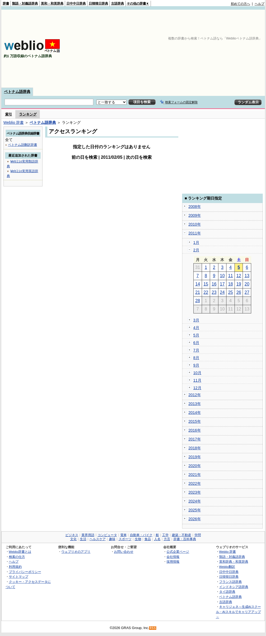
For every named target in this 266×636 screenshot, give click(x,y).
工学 (165, 535)
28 (197, 300)
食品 (147, 539)
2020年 (195, 466)
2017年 (195, 439)
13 (246, 275)
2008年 (195, 206)
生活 (83, 539)
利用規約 (15, 566)
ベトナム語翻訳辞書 (22, 144)
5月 (196, 335)
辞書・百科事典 (184, 539)
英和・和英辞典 (52, 3)
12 (238, 275)
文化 (73, 539)
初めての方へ (240, 4)
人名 (157, 539)
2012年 (195, 395)
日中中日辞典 (76, 3)
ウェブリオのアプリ (75, 551)
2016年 (195, 430)
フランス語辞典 (230, 581)
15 (205, 284)
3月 (196, 320)
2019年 (195, 457)
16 (214, 284)
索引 (8, 114)
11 (230, 275)
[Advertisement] (194, 48)
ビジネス (71, 535)
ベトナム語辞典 (17, 91)
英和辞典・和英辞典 (233, 561)
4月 (196, 328)
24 (222, 292)
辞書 (6, 3)
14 (197, 284)
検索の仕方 (17, 556)
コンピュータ (107, 535)
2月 (196, 250)
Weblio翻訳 (227, 566)
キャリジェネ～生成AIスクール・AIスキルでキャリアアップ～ (238, 611)
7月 (196, 350)
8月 (196, 358)
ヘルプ (259, 4)
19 (238, 284)
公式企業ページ (177, 551)
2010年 (195, 224)
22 (205, 292)
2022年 (195, 483)
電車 (123, 535)
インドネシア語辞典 (233, 586)
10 (222, 275)
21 (197, 292)
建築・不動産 (181, 535)
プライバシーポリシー (25, 571)
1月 (196, 242)
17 (222, 284)
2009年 (195, 215)
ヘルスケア (98, 539)
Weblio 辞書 (13, 122)
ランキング (28, 114)
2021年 (195, 474)
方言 (167, 539)
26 (238, 292)
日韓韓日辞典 (98, 3)
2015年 (195, 421)
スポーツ (125, 539)
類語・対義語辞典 (25, 3)
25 (230, 292)
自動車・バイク (141, 535)
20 (246, 284)
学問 (197, 535)
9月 (196, 365)
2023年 (195, 492)
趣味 (112, 539)
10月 (197, 373)
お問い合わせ (123, 551)
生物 (138, 539)
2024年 (195, 501)
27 (246, 292)
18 (230, 284)
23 (214, 292)
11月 (197, 380)
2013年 (195, 404)
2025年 (195, 510)
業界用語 (87, 535)
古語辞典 (117, 3)
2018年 (195, 448)
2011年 (195, 233)
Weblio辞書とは (20, 551)
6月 (196, 343)
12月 (197, 388)
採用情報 (172, 561)
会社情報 (172, 556)
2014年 (195, 412)
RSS (153, 628)
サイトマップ (18, 576)
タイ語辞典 (227, 591)
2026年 (195, 519)
